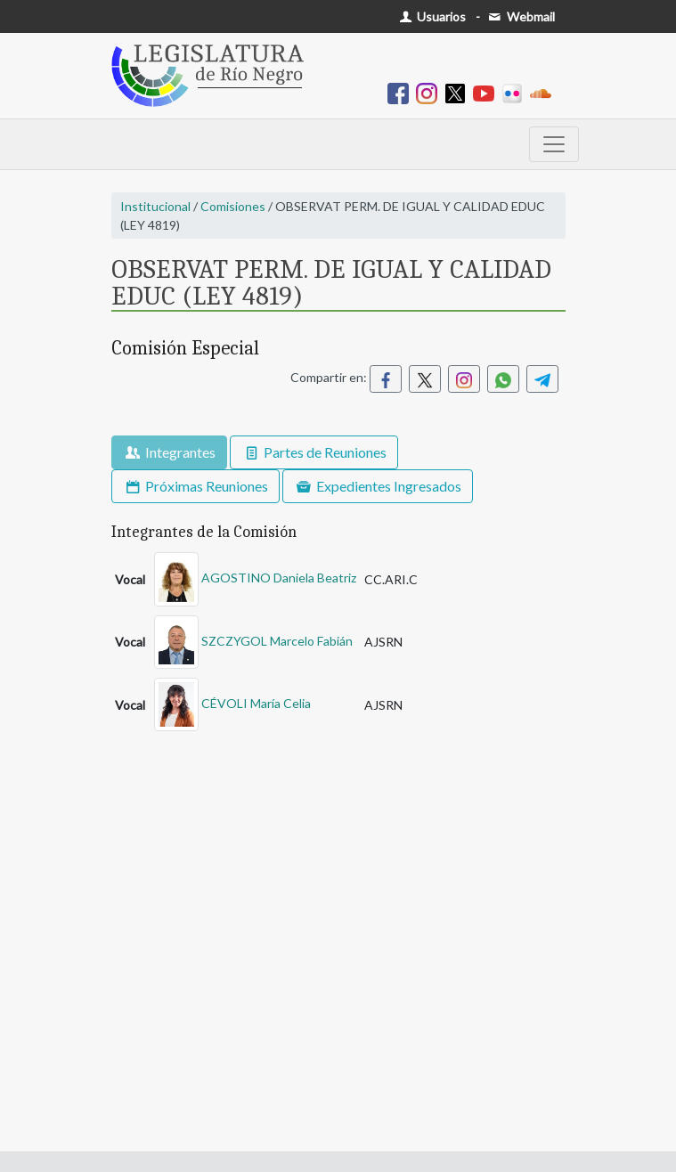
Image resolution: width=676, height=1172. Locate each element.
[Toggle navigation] (554, 144)
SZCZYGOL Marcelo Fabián (277, 639)
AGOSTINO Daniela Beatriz (278, 577)
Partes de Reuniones (314, 452)
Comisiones (232, 206)
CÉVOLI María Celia (256, 703)
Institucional (155, 206)
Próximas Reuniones (195, 485)
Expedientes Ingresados (377, 485)
